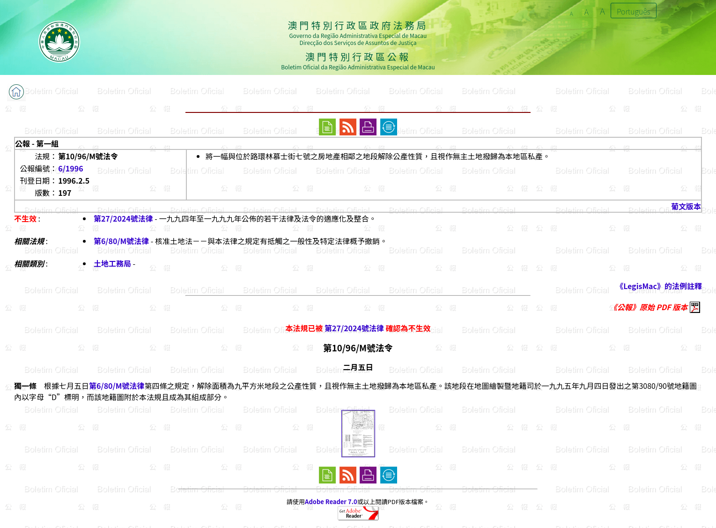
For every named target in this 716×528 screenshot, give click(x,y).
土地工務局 (112, 263)
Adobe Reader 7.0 (331, 501)
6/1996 (70, 168)
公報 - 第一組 (37, 143)
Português (633, 11)
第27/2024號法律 (123, 218)
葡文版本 (686, 206)
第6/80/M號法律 (121, 240)
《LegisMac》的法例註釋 (659, 285)
